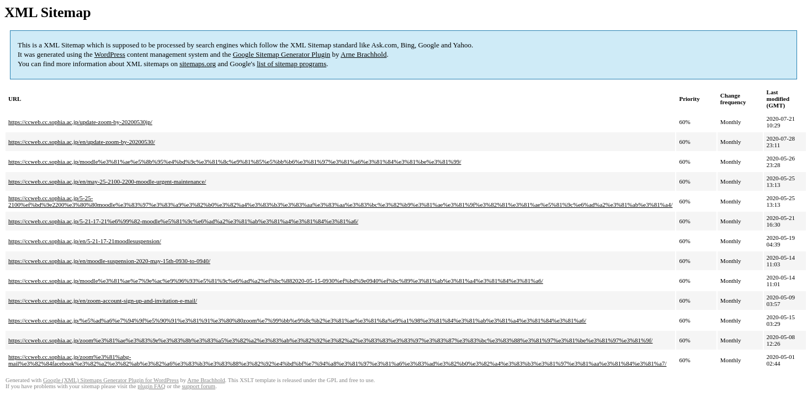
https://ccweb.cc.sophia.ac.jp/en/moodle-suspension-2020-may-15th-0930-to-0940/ (109, 260)
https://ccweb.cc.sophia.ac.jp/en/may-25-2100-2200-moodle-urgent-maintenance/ (107, 181)
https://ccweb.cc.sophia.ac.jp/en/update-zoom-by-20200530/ (81, 141)
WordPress (109, 54)
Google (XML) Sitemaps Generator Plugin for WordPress (111, 380)
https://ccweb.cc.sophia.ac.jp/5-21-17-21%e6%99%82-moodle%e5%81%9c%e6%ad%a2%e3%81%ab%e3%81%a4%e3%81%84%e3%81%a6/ (183, 221)
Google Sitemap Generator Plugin (282, 54)
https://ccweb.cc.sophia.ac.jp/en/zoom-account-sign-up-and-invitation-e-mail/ (102, 300)
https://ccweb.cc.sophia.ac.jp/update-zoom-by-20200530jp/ (80, 122)
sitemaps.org (197, 64)
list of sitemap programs (291, 64)
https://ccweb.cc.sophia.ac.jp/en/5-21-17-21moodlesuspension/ (84, 241)
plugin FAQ (151, 386)
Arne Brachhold (363, 54)
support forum (198, 386)
